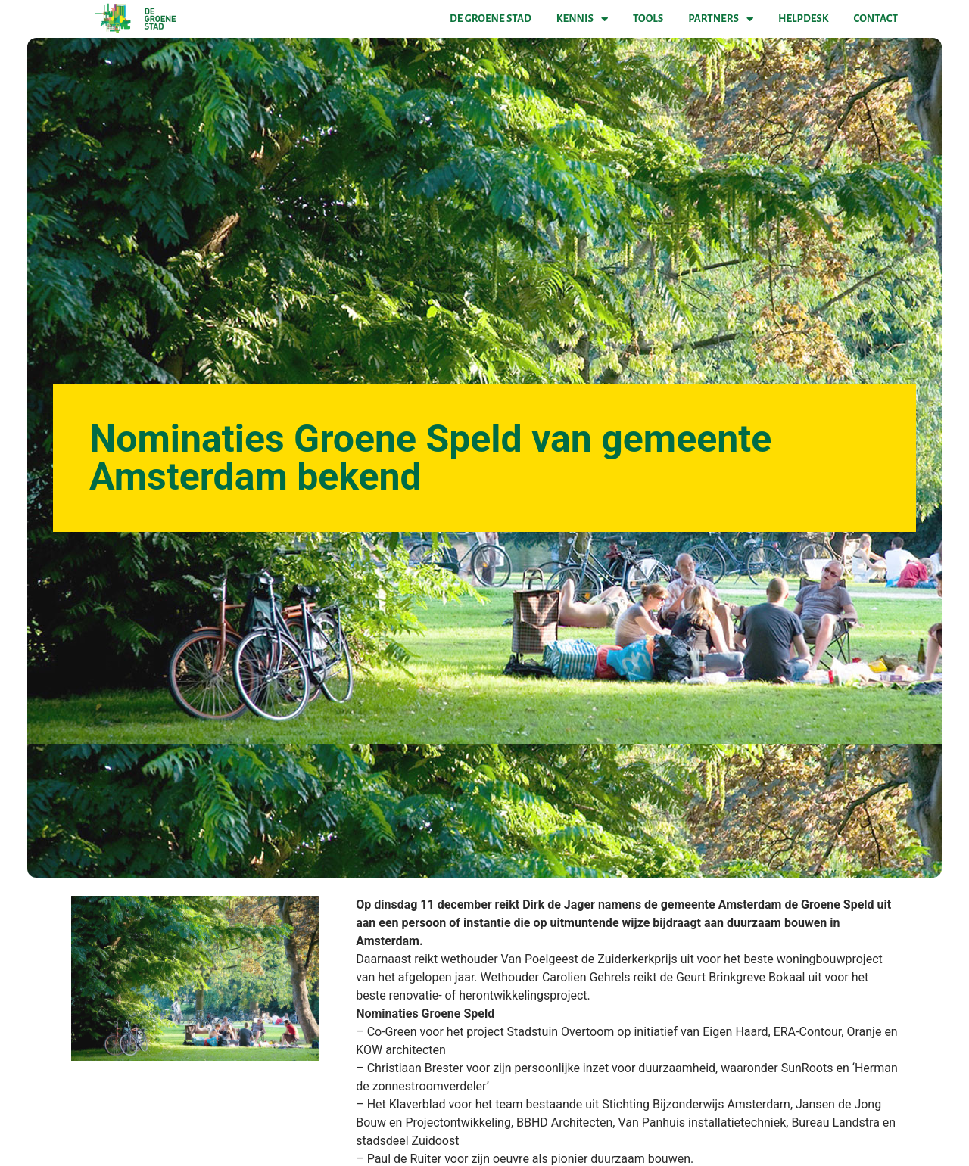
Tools (648, 18)
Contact (876, 18)
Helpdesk (803, 18)
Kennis (582, 19)
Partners (720, 19)
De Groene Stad (490, 18)
